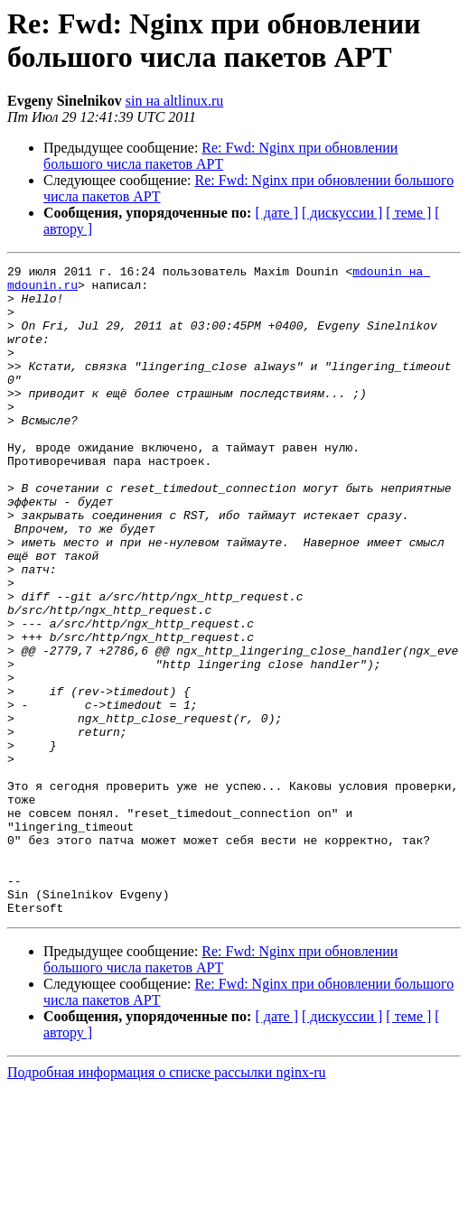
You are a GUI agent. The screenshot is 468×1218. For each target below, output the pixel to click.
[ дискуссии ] (342, 212)
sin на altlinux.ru (175, 100)
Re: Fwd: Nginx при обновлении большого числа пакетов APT (220, 156)
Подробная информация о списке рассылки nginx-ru (166, 1202)
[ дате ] (276, 212)
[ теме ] (408, 212)
